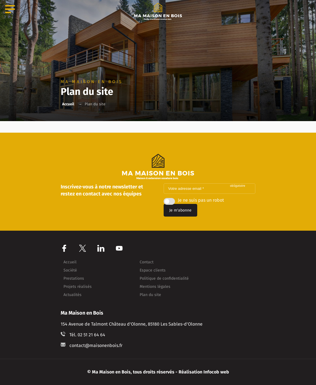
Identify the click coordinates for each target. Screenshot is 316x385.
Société (70, 270)
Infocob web (216, 372)
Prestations (73, 279)
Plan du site (150, 295)
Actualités (72, 295)
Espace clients (153, 270)
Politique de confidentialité (164, 279)
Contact (146, 262)
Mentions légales (155, 287)
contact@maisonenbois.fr (95, 345)
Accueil (68, 104)
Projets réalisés (77, 287)
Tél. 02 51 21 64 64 (87, 334)
